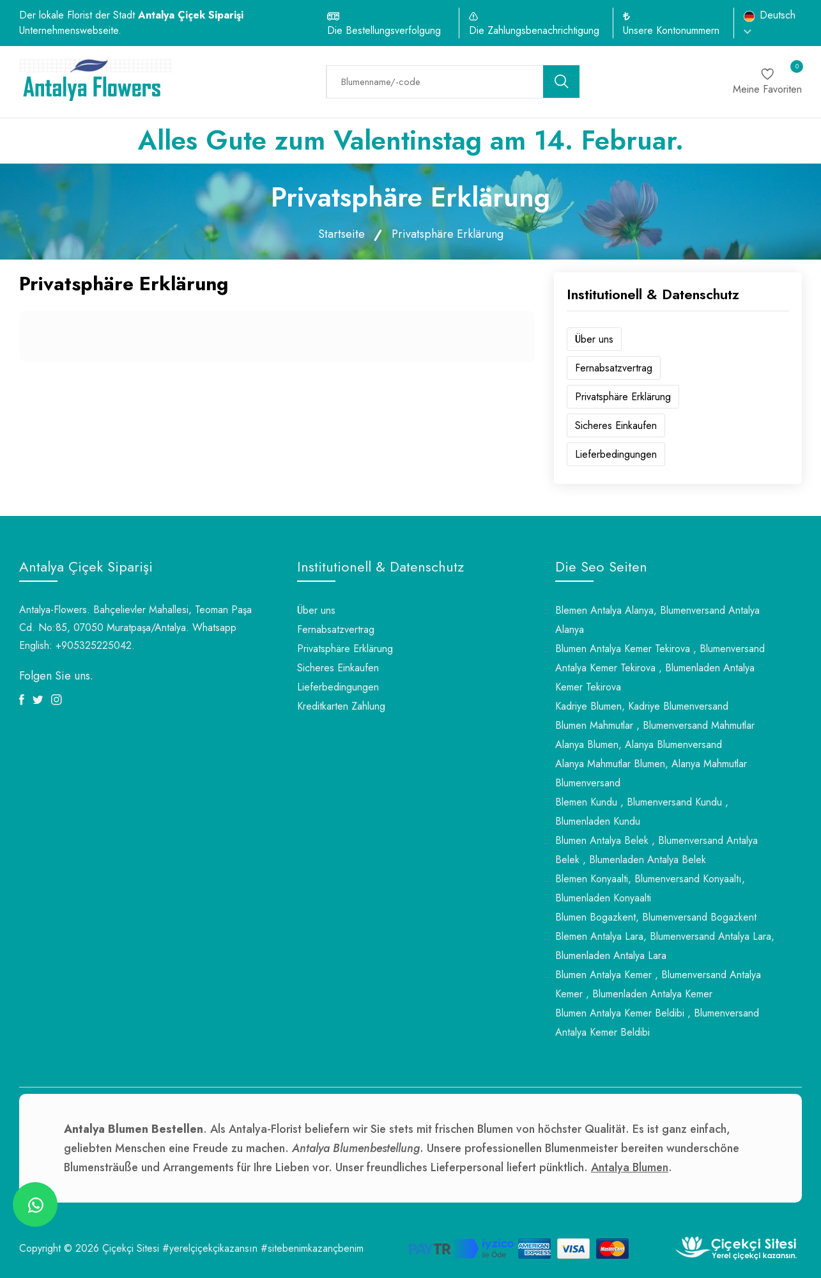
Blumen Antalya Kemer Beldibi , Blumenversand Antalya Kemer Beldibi (657, 1023)
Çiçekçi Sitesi (130, 1248)
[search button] (561, 81)
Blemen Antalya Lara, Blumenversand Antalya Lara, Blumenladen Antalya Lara (664, 946)
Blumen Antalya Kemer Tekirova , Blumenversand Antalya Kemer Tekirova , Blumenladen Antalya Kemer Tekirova (660, 667)
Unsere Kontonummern (671, 30)
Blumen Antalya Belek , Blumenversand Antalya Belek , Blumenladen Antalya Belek (656, 850)
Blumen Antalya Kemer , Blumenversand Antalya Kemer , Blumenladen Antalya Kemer (658, 984)
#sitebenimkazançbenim (312, 1248)
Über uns (594, 339)
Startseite (341, 234)
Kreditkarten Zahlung (341, 706)
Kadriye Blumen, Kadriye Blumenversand (641, 706)
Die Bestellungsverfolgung (384, 30)
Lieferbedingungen (616, 454)
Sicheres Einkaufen (616, 425)
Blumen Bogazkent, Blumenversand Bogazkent (655, 917)
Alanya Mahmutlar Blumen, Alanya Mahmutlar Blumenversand (651, 773)
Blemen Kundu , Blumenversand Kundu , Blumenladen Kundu (641, 812)
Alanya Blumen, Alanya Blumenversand (638, 744)
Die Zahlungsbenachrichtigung (534, 30)
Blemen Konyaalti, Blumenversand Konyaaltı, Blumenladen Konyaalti (650, 888)
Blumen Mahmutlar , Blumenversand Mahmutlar (655, 725)
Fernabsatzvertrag (613, 368)
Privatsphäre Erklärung (623, 396)
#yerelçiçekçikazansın (209, 1248)
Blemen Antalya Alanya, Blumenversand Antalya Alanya (657, 620)
